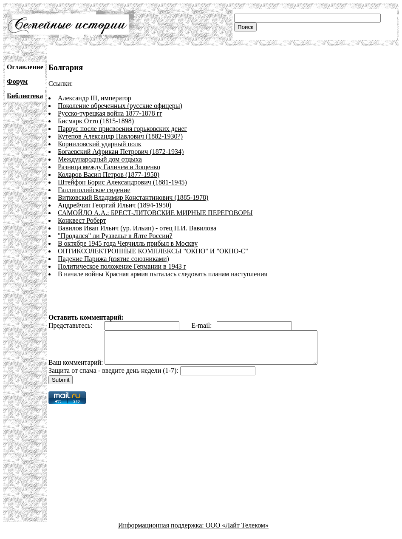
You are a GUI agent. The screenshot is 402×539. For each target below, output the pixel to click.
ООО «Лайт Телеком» (237, 531)
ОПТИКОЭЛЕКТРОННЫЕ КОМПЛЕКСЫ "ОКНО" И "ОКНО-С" (153, 251)
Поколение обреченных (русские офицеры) (120, 105)
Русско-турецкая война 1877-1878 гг (110, 113)
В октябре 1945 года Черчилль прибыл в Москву (128, 243)
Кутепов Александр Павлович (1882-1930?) (120, 136)
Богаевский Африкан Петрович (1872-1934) (121, 151)
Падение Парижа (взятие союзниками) (113, 258)
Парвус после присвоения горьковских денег (122, 128)
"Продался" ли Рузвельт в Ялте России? (115, 235)
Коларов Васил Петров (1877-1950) (108, 174)
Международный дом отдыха (100, 159)
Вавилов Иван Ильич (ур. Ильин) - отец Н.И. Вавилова (137, 228)
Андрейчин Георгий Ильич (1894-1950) (114, 205)
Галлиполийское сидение (94, 189)
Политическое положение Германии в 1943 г (122, 266)
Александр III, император (94, 98)
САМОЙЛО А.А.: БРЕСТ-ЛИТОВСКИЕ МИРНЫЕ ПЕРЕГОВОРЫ (155, 212)
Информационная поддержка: (162, 531)
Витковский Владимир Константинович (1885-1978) (133, 197)
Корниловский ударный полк (100, 144)
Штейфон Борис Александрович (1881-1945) (122, 182)
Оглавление (25, 67)
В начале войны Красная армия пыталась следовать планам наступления (162, 274)
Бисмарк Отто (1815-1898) (96, 121)
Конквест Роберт (82, 220)
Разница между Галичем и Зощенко (109, 166)
